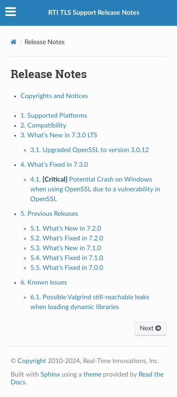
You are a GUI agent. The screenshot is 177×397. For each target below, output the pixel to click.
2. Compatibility (43, 125)
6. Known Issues (43, 282)
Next (150, 328)
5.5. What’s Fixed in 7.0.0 (66, 268)
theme (92, 374)
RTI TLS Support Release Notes (93, 12)
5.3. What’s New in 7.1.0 (65, 248)
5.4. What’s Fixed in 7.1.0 (66, 258)
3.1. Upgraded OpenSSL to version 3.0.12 (89, 150)
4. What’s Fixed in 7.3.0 (54, 164)
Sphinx (50, 374)
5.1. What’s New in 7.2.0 (65, 228)
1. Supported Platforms (53, 115)
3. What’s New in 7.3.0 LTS (58, 135)
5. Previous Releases (49, 214)
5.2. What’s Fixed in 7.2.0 (66, 238)
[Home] (14, 41)
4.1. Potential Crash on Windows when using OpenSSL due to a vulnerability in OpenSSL (95, 189)
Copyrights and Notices (54, 96)
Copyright (32, 361)
